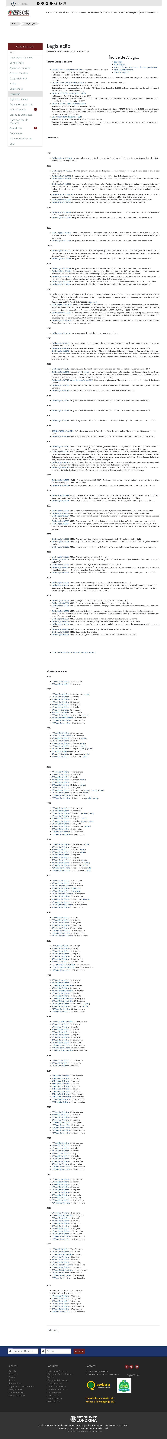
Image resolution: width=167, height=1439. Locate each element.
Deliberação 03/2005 (60, 564)
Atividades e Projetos (128, 12)
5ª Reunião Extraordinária (62, 998)
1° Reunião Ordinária (60, 1075)
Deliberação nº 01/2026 (62, 158)
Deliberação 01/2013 (60, 410)
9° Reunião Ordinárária (61, 1096)
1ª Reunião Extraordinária (62, 1254)
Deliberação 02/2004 (60, 585)
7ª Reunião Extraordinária (62, 893)
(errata (83, 821)
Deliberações (119, 64)
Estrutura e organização (21, 104)
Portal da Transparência (57, 12)
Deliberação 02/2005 (60, 559)
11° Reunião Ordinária (61, 1102)
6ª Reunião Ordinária (60, 707)
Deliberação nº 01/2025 (62, 171)
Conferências (16, 88)
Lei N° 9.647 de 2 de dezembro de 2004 (68, 83)
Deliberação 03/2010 (60, 462)
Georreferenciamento (57, 1389)
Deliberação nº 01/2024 (61, 212)
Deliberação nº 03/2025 (61, 178)
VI (82, 372)
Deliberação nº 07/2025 (61, 202)
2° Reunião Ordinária (60, 1078)
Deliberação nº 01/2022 (61, 250)
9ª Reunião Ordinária (60, 715)
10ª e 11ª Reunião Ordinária (63, 967)
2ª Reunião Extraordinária (62, 735)
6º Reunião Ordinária (60, 785)
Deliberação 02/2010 (60, 451)
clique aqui (92, 302)
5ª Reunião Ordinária (60, 704)
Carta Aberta (16, 133)
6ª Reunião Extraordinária (62, 1001)
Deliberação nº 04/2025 (61, 184)
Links (12, 143)
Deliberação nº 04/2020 (61, 320)
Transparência (15, 1383)
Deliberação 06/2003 (60, 621)
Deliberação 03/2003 (60, 605)
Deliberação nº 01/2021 (61, 268)
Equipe (13, 83)
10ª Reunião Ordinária (61, 720)
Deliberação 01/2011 (62, 430)
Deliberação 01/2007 (60, 510)
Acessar (79, 1351)
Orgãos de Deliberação (21, 114)
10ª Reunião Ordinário (61, 868)
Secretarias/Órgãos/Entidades (102, 12)
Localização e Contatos (21, 57)
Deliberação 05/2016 (60, 390)
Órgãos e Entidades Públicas (21, 1386)
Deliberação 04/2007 (60, 521)
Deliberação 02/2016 (60, 372)
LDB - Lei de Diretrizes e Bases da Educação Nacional (135, 67)
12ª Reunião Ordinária (61, 970)
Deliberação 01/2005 (60, 557)
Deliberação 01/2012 (60, 420)
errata (86, 372)
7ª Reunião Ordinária (60, 787)
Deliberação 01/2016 (60, 369)
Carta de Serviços (16, 1392)
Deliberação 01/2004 (60, 582)
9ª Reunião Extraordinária (62, 904)
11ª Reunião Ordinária (61, 723)
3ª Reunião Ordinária (60, 699)
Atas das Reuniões (19, 73)
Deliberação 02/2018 (60, 348)
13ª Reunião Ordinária (61, 1127)
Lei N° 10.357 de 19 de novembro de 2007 (69, 103)
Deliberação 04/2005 (60, 567)
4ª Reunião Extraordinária (62, 717)
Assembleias (16, 128)
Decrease (42, 3)
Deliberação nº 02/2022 (61, 258)
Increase (38, 3)
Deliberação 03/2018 (61, 351)
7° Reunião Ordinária (60, 1091)
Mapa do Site (54, 1401)
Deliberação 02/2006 (60, 541)
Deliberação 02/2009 (60, 485)
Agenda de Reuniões (20, 67)
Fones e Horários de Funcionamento (102, 1374)
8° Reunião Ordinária (60, 1094)
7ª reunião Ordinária (60, 710)
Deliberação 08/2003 (60, 629)
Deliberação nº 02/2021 (61, 271)
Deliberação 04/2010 (60, 467)
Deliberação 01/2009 (60, 480)
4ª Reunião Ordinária (60, 702)
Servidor (12, 1377)
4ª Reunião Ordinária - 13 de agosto (66, 891)
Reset (47, 3)
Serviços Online (15, 1389)
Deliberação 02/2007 (60, 513)
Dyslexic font (51, 3)
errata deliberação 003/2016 (81, 380)
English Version (133, 1375)
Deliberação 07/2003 (60, 624)
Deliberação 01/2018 (60, 343)
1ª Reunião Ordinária (60, 681)
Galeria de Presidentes (21, 138)
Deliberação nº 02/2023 (61, 240)
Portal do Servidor (149, 12)
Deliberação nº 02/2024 (61, 217)
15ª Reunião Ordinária (61, 1133)
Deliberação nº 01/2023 (61, 233)
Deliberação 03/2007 (60, 516)
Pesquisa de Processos (58, 1380)
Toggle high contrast (56, 3)
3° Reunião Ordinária (60, 1081)
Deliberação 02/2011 (60, 436)
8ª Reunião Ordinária (60, 790)
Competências (17, 62)
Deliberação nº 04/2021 (61, 281)
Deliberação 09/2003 (60, 632)
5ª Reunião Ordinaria (60, 818)
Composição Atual (18, 78)
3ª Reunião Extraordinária (62, 985)
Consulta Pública (18, 109)
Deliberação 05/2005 (60, 572)
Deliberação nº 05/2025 (62, 194)
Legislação (15, 93)
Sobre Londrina (55, 1398)
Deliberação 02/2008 (60, 500)
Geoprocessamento (57, 1386)
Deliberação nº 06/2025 (61, 199)
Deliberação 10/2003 (60, 634)
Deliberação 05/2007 (60, 524)
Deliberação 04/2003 (60, 611)
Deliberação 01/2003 (60, 600)
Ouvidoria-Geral (78, 12)
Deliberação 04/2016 (60, 385)
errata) (86, 1006)
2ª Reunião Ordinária (60, 684)
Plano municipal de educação (19, 121)
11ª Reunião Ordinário (61, 870)
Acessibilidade (22, 4)
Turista (12, 1380)
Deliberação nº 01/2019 (61, 333)
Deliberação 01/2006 (60, 539)
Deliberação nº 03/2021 (61, 276)
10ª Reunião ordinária (61, 831)
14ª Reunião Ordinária (61, 1130)
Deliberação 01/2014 (60, 400)
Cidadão (13, 1371)
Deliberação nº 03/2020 (61, 312)
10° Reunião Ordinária (61, 1099)
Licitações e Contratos (58, 1371)
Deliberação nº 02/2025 (61, 176)
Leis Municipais (54, 1392)
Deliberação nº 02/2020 (61, 304)
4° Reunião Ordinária (60, 1083)
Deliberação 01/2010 (60, 446)
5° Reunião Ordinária (60, 1086)
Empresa (13, 1374)
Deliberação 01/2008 (60, 495)
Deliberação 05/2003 (60, 619)
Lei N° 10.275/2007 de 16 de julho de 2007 (69, 93)
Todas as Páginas (121, 72)
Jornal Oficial (53, 1395)
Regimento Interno (19, 99)
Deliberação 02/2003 (60, 603)
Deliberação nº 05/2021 (61, 284)
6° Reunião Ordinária (60, 1089)
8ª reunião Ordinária (60, 712)
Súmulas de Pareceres (123, 70)
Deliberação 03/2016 (60, 380)
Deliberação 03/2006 (60, 547)
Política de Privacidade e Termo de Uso (84, 1431)
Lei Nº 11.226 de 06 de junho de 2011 (67, 117)
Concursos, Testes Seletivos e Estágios (60, 1375)
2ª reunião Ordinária (60, 946)
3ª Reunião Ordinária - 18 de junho (66, 888)
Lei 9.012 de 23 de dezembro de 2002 (67, 69)
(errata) (91, 813)
